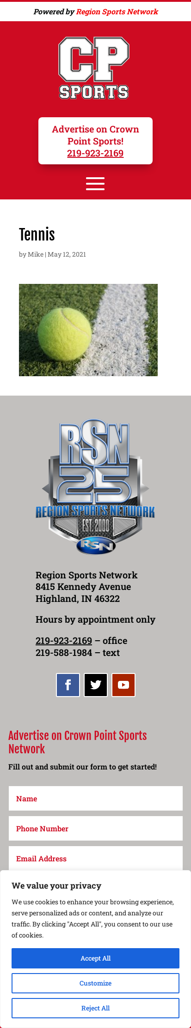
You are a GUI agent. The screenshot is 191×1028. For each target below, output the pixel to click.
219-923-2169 (95, 153)
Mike (35, 254)
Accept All (95, 958)
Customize (95, 983)
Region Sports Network (117, 11)
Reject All (95, 1008)
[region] (95, 949)
